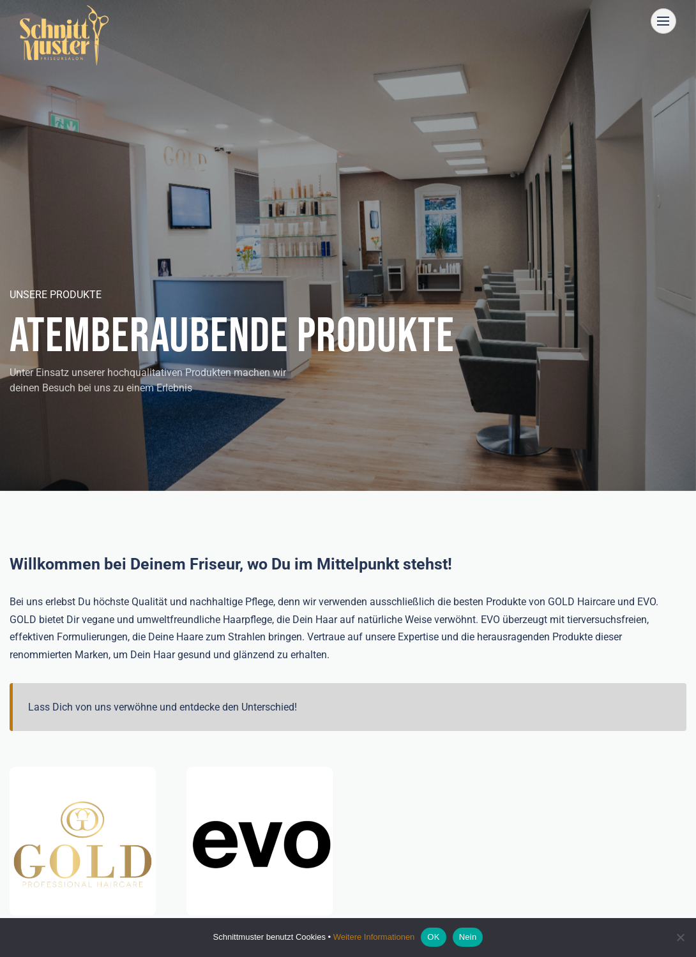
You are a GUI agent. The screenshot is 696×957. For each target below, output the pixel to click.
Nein (468, 937)
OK (433, 937)
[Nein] (680, 937)
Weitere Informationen (374, 937)
